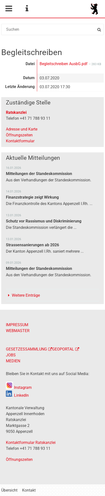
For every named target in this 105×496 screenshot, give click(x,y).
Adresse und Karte (21, 129)
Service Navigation (26, 8)
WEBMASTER (18, 330)
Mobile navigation (8, 8)
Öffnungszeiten (19, 135)
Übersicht (9, 490)
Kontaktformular (20, 141)
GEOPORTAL (63, 349)
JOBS (11, 355)
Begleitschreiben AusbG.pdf (64, 63)
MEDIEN (13, 361)
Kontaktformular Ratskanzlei (31, 442)
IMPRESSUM (17, 324)
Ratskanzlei (16, 112)
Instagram (19, 387)
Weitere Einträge (26, 295)
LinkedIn (17, 395)
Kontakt (29, 490)
